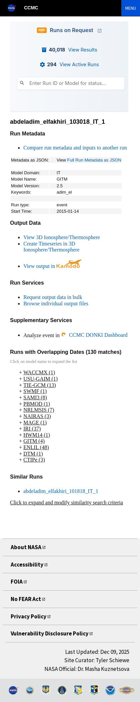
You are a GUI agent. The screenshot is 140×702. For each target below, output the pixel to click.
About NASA (26, 547)
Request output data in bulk (52, 297)
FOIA (17, 581)
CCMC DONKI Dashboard (94, 335)
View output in (52, 266)
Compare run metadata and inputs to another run (75, 148)
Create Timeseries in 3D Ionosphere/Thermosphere (51, 247)
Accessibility (27, 564)
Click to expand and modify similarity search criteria (66, 502)
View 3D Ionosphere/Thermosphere (61, 237)
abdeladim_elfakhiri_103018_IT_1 (57, 121)
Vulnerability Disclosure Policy (50, 633)
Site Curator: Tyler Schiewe (96, 660)
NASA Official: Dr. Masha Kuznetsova (86, 669)
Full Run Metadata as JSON (94, 160)
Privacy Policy (28, 616)
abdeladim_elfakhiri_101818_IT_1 (60, 491)
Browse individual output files (55, 303)
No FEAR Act (26, 599)
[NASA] (14, 8)
